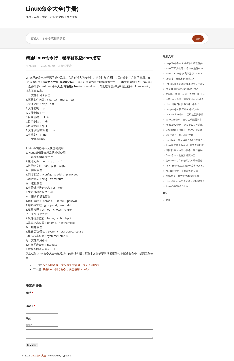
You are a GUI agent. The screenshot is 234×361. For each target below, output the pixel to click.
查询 (198, 38)
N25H (32, 65)
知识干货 (66, 65)
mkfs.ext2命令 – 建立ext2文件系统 (184, 124)
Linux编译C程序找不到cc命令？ (182, 104)
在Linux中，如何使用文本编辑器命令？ (186, 160)
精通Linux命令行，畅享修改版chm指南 (63, 58)
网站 (28, 318)
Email (29, 306)
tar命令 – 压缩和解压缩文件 (180, 78)
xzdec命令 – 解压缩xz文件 (179, 135)
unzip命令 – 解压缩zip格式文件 (182, 109)
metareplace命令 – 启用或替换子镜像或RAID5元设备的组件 (197, 114)
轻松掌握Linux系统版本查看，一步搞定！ (188, 83)
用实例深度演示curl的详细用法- (182, 88)
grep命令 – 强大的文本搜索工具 (182, 175)
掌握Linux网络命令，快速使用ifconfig (66, 269)
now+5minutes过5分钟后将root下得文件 (188, 165)
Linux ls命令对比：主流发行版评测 (184, 129)
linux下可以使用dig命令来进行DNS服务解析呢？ (191, 68)
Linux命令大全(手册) (52, 8)
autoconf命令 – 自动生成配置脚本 (184, 119)
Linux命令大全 (39, 355)
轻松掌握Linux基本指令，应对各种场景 (186, 150)
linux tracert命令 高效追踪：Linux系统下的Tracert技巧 (195, 73)
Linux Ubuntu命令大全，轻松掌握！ (185, 181)
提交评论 (32, 344)
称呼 (28, 293)
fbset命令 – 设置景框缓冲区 (180, 155)
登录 (168, 200)
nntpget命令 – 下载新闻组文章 (182, 170)
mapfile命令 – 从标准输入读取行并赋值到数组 (190, 63)
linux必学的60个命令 (177, 186)
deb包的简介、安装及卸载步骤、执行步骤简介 (71, 265)
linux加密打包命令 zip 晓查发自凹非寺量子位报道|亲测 (195, 145)
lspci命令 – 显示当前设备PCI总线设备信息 (188, 140)
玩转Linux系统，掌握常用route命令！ (186, 99)
